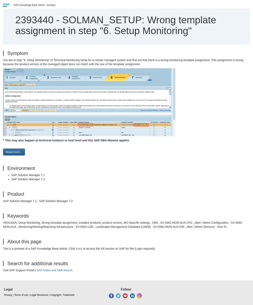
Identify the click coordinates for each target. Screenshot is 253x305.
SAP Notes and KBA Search (54, 270)
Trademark (69, 295)
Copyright (55, 295)
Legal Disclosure (39, 295)
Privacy (8, 295)
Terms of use (21, 295)
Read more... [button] (14, 152)
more (79, 248)
